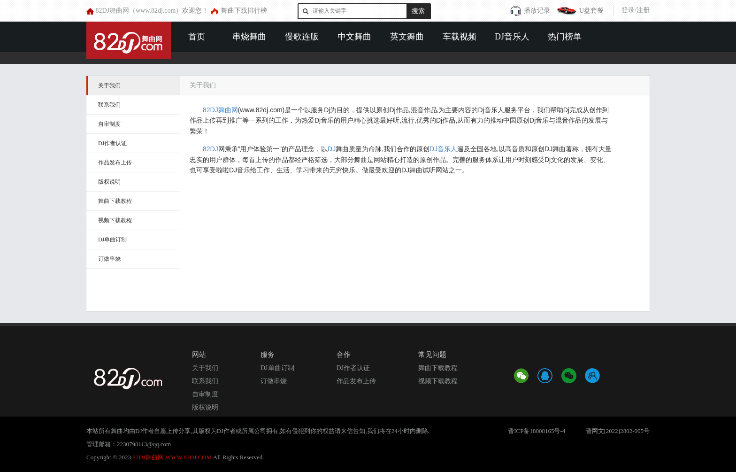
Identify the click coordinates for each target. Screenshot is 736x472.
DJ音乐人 (512, 36)
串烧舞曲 (249, 36)
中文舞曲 (354, 36)
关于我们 (109, 85)
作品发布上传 (115, 162)
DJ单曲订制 (112, 239)
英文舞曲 (407, 36)
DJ (332, 149)
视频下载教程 (115, 220)
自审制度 (109, 124)
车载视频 (459, 36)
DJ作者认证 (112, 143)
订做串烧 (109, 258)
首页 (196, 36)
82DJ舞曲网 (220, 110)
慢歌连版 (302, 36)
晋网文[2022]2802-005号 (618, 430)
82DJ (210, 149)
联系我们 (109, 104)
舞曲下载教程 (115, 201)
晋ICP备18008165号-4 (536, 430)
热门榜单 (565, 36)
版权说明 (109, 181)
